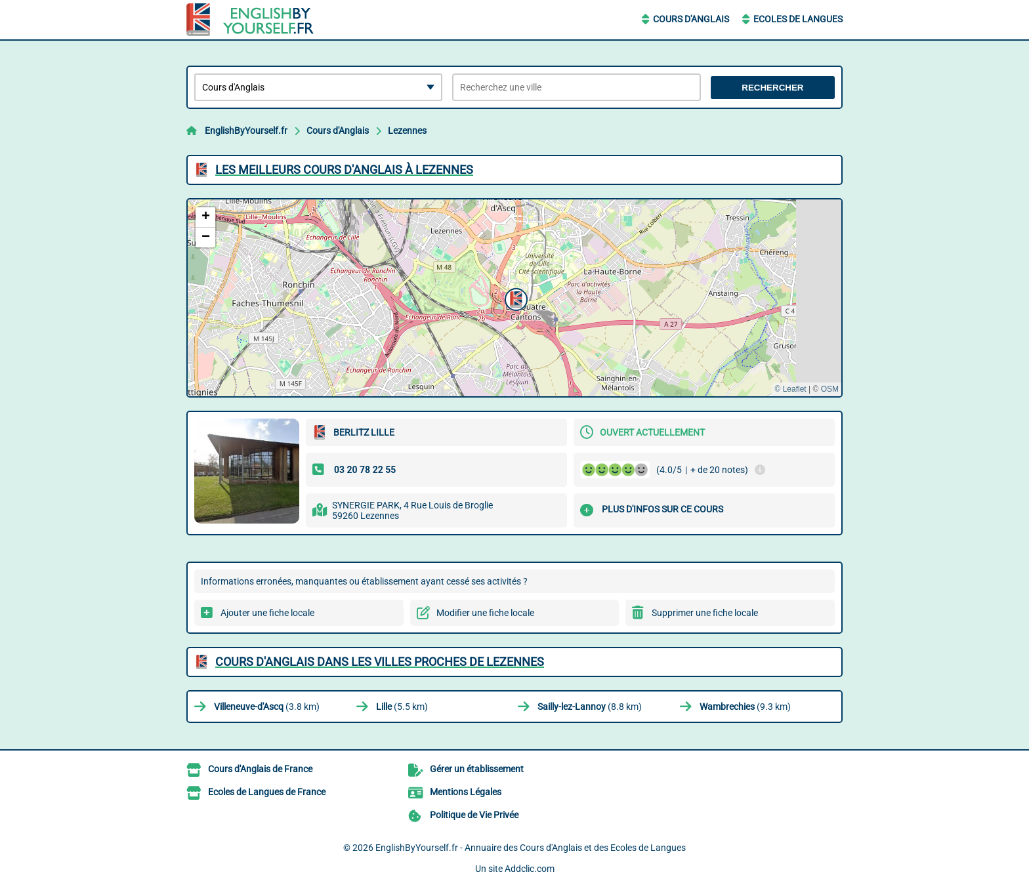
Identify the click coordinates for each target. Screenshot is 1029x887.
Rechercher (772, 88)
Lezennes (407, 130)
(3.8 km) (267, 706)
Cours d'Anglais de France (260, 769)
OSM (830, 389)
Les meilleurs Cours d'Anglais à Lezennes (344, 169)
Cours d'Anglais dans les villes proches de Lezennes (379, 662)
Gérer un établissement (477, 769)
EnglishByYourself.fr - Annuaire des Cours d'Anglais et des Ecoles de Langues (530, 847)
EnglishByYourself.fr (246, 130)
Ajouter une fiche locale (267, 613)
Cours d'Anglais (691, 19)
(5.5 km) (402, 706)
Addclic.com (530, 868)
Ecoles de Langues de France (267, 792)
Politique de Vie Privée (474, 815)
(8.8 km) (589, 706)
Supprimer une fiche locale (705, 613)
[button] (514, 298)
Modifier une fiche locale (485, 613)
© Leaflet (790, 389)
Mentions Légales (465, 792)
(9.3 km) (745, 706)
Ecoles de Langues (798, 19)
